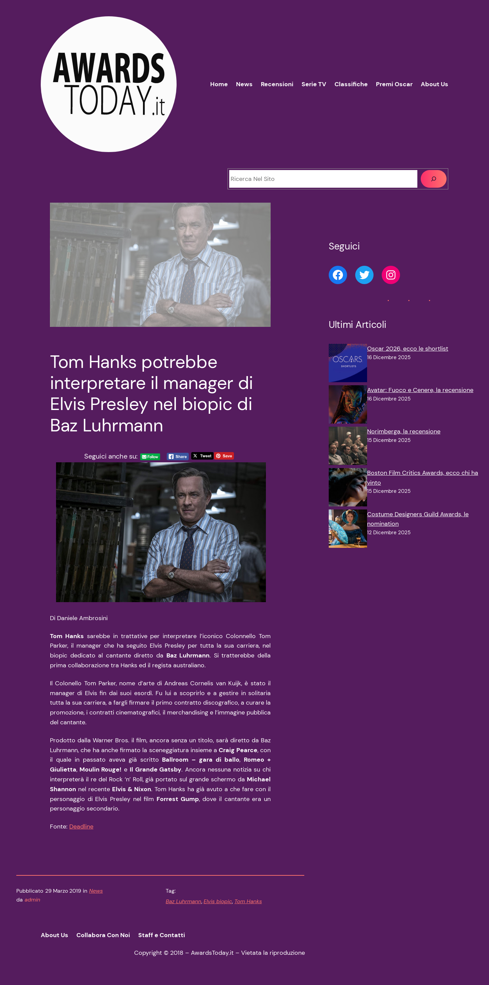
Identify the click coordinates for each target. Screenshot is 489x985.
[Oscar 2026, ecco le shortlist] (348, 364)
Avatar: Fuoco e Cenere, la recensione (420, 390)
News (96, 890)
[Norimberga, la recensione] (348, 447)
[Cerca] (434, 179)
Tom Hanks (248, 901)
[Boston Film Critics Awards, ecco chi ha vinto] (348, 488)
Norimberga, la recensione (403, 431)
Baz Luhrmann (183, 901)
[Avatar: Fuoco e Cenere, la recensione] (348, 406)
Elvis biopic (218, 901)
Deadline (81, 826)
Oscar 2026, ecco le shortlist (407, 349)
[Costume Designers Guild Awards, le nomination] (348, 530)
